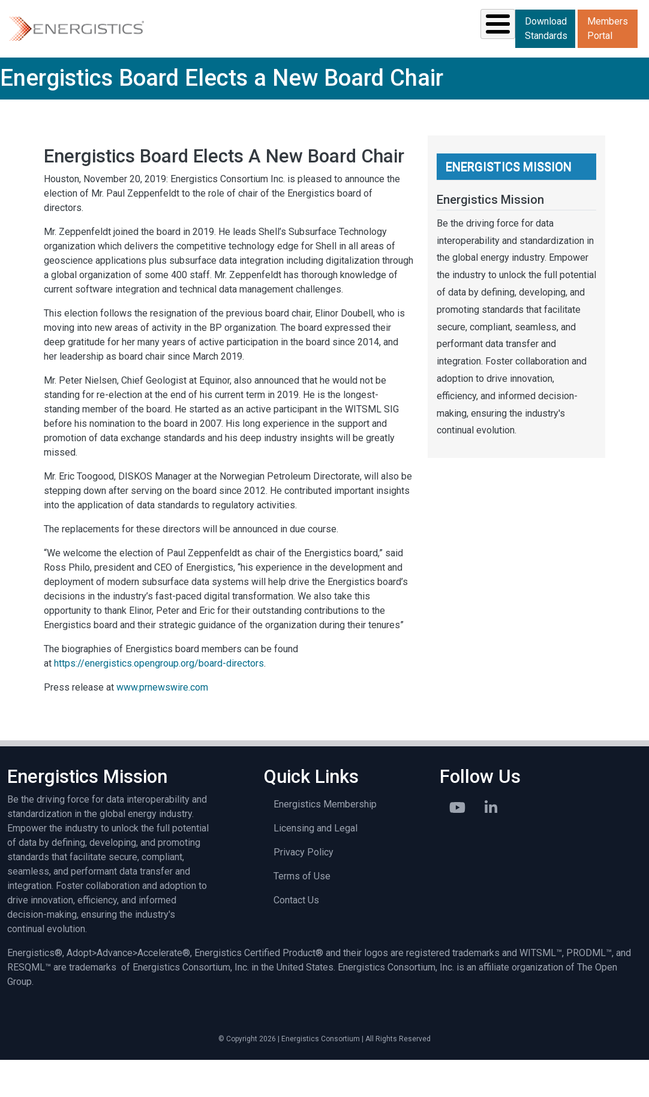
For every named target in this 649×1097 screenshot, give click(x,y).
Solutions (147, 47)
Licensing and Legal (315, 865)
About (535, 47)
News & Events (400, 47)
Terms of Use (302, 913)
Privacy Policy (303, 889)
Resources (319, 47)
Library (467, 47)
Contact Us (296, 937)
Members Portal (607, 66)
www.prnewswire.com (162, 724)
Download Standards (608, 28)
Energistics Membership (325, 841)
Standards (232, 47)
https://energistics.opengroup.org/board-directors (159, 700)
